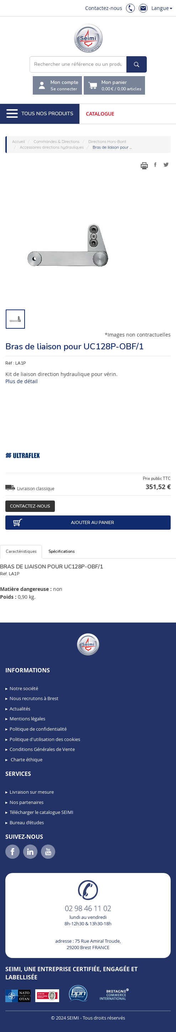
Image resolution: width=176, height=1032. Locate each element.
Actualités (20, 708)
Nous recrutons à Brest (34, 698)
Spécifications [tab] (61, 551)
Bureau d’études (27, 822)
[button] (21, 1024)
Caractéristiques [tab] (21, 551)
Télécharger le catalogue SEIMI (41, 812)
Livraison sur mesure (32, 792)
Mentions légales (27, 718)
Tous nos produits (39, 113)
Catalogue (100, 113)
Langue (161, 8)
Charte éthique (26, 759)
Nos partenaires (26, 802)
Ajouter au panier (63, 523)
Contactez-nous (103, 8)
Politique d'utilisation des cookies (45, 739)
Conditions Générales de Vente (42, 749)
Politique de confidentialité (38, 729)
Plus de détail (21, 381)
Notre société (24, 688)
